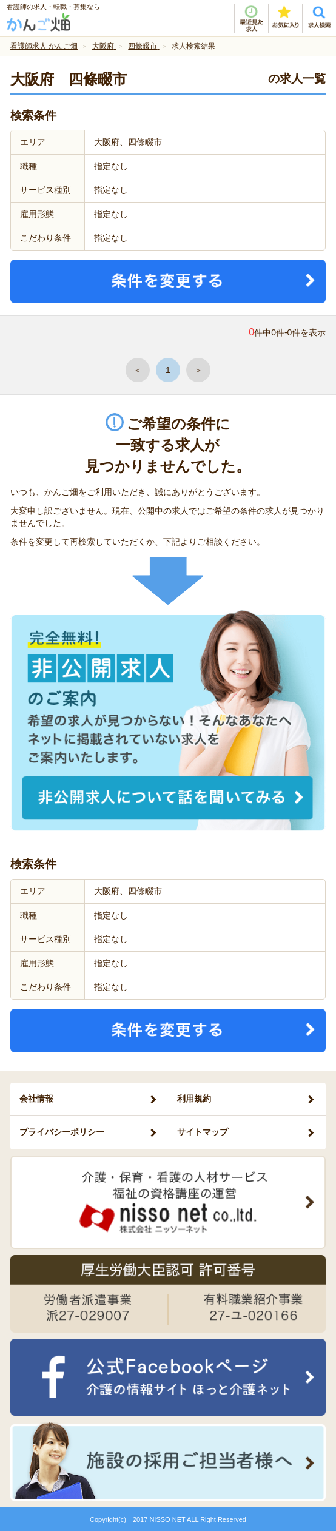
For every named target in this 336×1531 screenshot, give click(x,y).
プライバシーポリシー (61, 1132)
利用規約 (194, 1098)
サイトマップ (202, 1132)
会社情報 (36, 1098)
